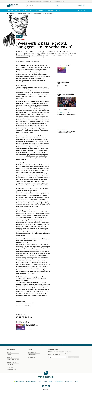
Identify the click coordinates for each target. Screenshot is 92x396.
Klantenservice (11, 349)
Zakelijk (30, 349)
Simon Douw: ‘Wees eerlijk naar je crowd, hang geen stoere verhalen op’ (41, 13)
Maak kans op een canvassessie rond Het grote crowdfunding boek (66, 132)
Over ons (9, 352)
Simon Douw (71, 53)
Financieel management (22, 13)
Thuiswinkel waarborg (19, 381)
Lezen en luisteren (11, 362)
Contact (9, 354)
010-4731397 (82, 10)
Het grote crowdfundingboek (66, 114)
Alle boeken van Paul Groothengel (24, 305)
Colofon (39, 381)
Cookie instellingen (58, 381)
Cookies (50, 381)
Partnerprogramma (11, 369)
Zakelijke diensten (32, 352)
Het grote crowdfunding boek (63, 83)
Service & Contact (68, 381)
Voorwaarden (10, 357)
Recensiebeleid (10, 367)
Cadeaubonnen (31, 357)
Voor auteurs (10, 364)
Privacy (45, 381)
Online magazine (13, 13)
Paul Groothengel (21, 61)
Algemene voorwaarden (31, 381)
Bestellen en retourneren (13, 359)
